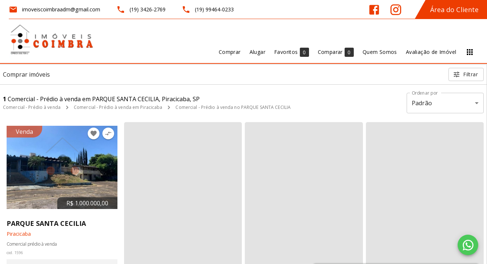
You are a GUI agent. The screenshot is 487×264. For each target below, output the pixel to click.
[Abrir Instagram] (395, 9)
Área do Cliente (454, 9)
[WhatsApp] (468, 245)
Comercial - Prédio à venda (32, 107)
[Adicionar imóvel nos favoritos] (93, 133)
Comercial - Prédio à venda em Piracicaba (118, 107)
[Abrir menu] (470, 52)
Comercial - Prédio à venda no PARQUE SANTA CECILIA (233, 107)
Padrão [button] (422, 103)
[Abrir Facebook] (374, 9)
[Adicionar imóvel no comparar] (108, 133)
